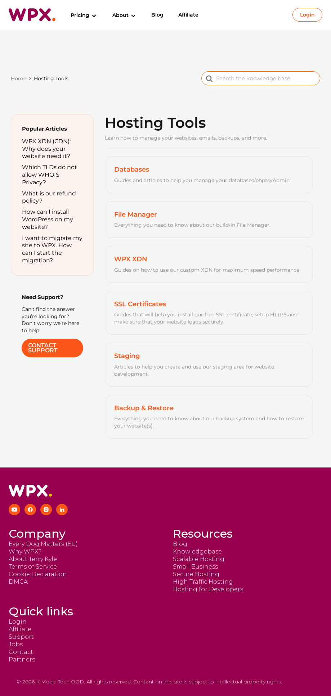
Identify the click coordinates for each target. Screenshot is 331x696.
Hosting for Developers (208, 589)
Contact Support (43, 348)
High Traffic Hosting (203, 581)
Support (21, 636)
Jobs (16, 644)
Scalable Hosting (198, 559)
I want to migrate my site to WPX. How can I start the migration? (52, 249)
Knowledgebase (197, 551)
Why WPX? (25, 551)
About (124, 15)
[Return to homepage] (32, 15)
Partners (22, 659)
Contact (21, 651)
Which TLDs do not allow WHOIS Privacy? (49, 175)
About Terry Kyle (33, 559)
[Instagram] (46, 509)
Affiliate (188, 15)
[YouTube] (14, 509)
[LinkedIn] (62, 509)
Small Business (195, 566)
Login (307, 15)
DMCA (18, 581)
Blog (157, 15)
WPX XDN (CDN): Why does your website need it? (46, 149)
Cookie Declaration (38, 574)
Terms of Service (33, 566)
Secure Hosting (196, 574)
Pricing (84, 15)
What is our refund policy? (49, 197)
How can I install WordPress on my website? (47, 219)
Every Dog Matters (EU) (43, 544)
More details (298, 681)
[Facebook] (30, 509)
